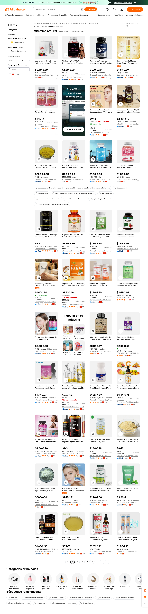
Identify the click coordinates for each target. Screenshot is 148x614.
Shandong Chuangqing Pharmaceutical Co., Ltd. (128, 456)
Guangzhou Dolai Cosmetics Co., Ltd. (128, 402)
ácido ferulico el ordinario (75, 199)
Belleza (46, 23)
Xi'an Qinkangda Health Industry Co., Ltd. (46, 400)
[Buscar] (90, 9)
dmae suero (119, 188)
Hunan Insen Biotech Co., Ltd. (46, 505)
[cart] (115, 10)
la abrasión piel (105, 193)
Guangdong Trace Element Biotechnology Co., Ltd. (73, 179)
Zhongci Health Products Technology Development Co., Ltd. (128, 249)
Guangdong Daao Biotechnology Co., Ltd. (73, 502)
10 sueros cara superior (124, 598)
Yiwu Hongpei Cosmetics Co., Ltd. (101, 132)
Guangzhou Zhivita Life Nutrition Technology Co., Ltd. (128, 502)
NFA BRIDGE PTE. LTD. (125, 298)
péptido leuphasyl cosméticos (101, 199)
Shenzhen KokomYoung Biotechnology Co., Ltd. (73, 407)
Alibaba (37, 23)
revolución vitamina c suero (19, 603)
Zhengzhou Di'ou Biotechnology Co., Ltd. (128, 551)
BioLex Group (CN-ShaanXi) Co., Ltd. (101, 456)
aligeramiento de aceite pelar (80, 598)
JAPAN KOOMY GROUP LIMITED (46, 453)
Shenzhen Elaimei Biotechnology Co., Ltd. (73, 304)
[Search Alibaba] (56, 9)
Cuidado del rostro (88, 23)
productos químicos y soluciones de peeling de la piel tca (73, 193)
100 (102, 562)
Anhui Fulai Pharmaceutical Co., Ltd (101, 502)
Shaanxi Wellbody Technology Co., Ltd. (101, 179)
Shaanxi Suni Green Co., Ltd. (72, 453)
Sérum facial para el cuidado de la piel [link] (48, 26)
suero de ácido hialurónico (32, 598)
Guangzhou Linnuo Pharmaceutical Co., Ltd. (101, 251)
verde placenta (40, 603)
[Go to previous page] (67, 562)
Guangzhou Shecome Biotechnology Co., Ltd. (46, 351)
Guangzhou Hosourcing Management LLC (101, 400)
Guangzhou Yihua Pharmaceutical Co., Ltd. (46, 249)
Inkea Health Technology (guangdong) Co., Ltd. (128, 124)
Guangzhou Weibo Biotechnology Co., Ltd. (46, 75)
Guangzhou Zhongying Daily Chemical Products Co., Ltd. (128, 75)
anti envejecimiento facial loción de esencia (52, 204)
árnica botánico (103, 598)
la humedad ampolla (56, 598)
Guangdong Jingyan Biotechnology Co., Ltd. (46, 302)
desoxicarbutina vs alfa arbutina (48, 199)
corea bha (13, 598)
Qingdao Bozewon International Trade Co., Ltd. (101, 75)
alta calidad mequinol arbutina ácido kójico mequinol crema (88, 188)
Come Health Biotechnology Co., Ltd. (73, 77)
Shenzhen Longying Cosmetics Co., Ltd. (101, 551)
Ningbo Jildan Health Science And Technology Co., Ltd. (101, 300)
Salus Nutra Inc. (68, 551)
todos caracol (42, 193)
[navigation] (18, 293)
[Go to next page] (107, 562)
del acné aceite (86, 603)
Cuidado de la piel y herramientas (65, 23)
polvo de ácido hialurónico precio (48, 188)
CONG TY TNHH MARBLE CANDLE (128, 353)
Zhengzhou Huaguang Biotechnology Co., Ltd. (46, 126)
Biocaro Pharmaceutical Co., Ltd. (46, 551)
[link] (145, 590)
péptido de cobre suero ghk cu (64, 603)
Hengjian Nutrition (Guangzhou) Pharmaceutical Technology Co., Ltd (101, 351)
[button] (81, 9)
